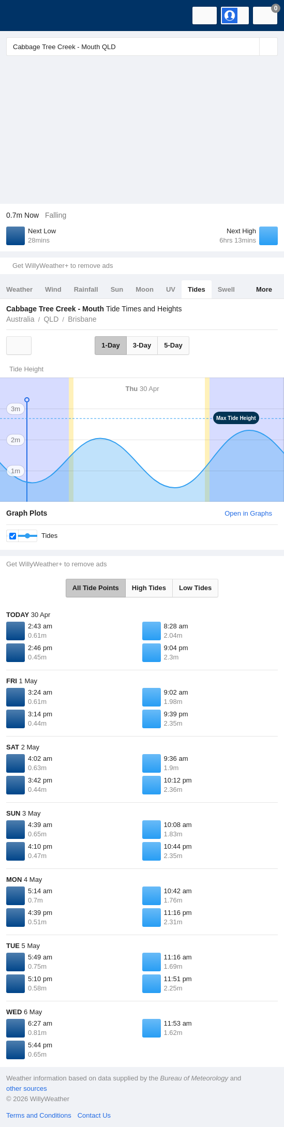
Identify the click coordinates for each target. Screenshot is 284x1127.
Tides (196, 289)
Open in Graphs (248, 513)
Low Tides (195, 588)
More (264, 289)
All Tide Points (95, 588)
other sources (26, 1088)
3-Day (142, 345)
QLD (50, 319)
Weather (19, 289)
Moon (145, 289)
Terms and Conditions (38, 1115)
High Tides (149, 588)
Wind (53, 289)
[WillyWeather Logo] (23, 15)
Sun (117, 289)
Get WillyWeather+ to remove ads (62, 265)
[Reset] (250, 46)
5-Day (173, 345)
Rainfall (86, 289)
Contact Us (94, 1115)
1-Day (110, 345)
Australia (20, 319)
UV (170, 289)
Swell (226, 289)
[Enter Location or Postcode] (142, 46)
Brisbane (82, 319)
